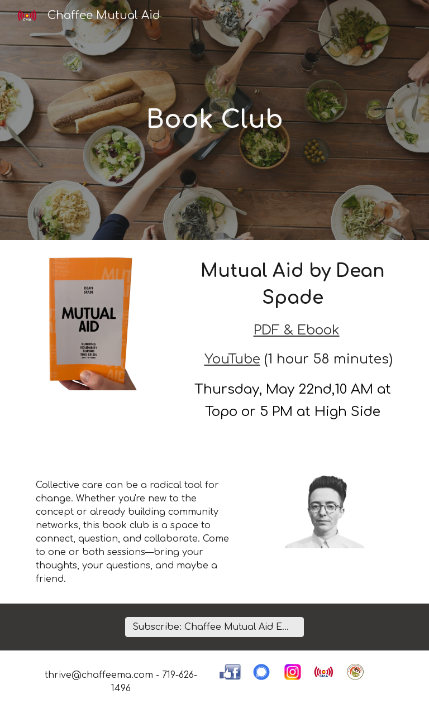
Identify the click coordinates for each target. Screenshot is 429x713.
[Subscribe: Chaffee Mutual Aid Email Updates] (214, 627)
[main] (214, 120)
